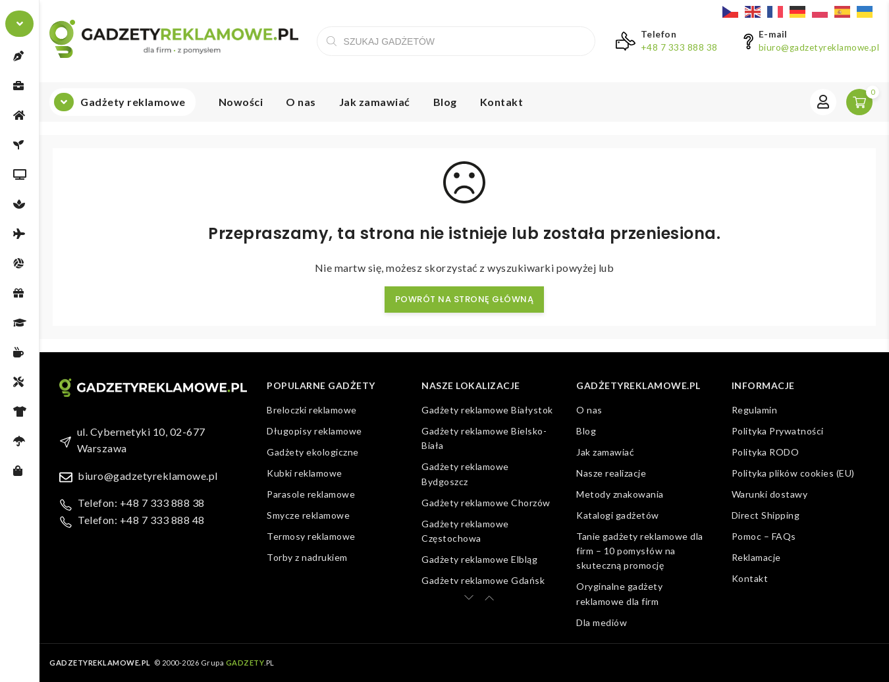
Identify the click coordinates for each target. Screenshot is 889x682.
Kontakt (502, 101)
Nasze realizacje (611, 473)
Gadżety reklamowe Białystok (487, 409)
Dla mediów (601, 622)
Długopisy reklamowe (314, 430)
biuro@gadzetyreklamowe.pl (819, 47)
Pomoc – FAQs (764, 536)
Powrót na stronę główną (464, 299)
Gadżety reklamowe (133, 101)
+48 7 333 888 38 (679, 47)
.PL (250, 662)
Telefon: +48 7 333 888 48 (141, 519)
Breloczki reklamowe (312, 409)
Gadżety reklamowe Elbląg (479, 559)
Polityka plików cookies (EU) (793, 473)
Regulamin (755, 409)
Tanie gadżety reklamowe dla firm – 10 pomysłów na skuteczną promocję (639, 551)
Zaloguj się (823, 102)
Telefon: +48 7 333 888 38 (141, 502)
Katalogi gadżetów (617, 515)
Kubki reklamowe (304, 473)
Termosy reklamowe (311, 536)
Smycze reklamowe (308, 515)
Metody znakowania (620, 494)
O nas (301, 101)
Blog (445, 101)
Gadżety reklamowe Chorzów (486, 502)
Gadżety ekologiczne (313, 452)
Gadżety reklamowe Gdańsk (483, 580)
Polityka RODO (765, 452)
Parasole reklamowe (311, 494)
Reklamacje (756, 557)
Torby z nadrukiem (307, 557)
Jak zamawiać (374, 101)
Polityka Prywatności (778, 430)
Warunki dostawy (770, 494)
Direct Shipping (766, 515)
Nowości (241, 101)
